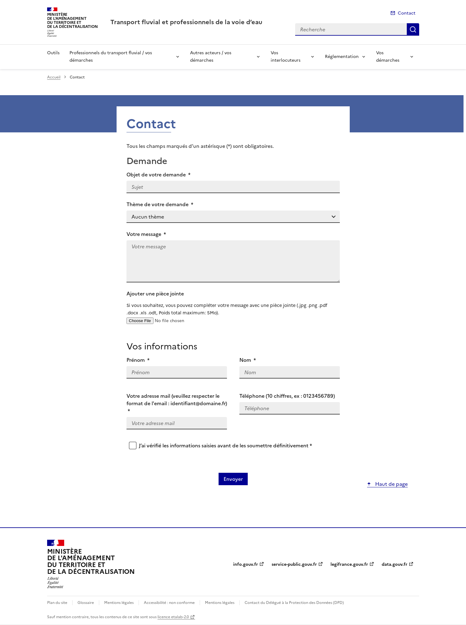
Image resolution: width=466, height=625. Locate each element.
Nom (247, 360)
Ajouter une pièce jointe (233, 303)
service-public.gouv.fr (294, 564)
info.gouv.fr (245, 564)
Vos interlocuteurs (285, 57)
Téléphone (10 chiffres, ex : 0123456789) (287, 396)
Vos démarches (387, 57)
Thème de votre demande (159, 204)
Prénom (138, 360)
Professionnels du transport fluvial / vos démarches (110, 57)
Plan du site (57, 602)
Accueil (53, 77)
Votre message (146, 234)
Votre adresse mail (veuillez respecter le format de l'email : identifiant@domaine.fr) (176, 403)
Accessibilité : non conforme (169, 602)
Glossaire (86, 602)
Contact (406, 13)
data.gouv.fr (394, 564)
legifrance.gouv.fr (349, 564)
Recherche (413, 29)
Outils (53, 53)
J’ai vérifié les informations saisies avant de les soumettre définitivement (225, 445)
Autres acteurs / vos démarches (210, 57)
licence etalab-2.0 (173, 617)
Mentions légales (119, 602)
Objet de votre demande (158, 174)
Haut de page (391, 484)
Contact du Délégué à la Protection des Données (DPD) (294, 602)
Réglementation (342, 56)
